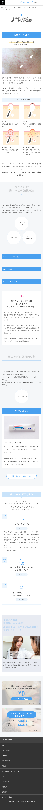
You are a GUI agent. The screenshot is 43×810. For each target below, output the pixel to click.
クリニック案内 (7, 797)
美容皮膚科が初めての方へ (10, 771)
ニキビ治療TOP (18, 7)
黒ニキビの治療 (6, 9)
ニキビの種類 (6, 750)
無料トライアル (27, 2)
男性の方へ (5, 766)
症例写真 (4, 787)
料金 (3, 776)
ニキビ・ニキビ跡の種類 (30, 7)
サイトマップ (6, 781)
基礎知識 (4, 792)
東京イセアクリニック (6, 7)
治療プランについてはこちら (21, 476)
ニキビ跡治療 (6, 761)
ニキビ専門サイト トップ (10, 739)
